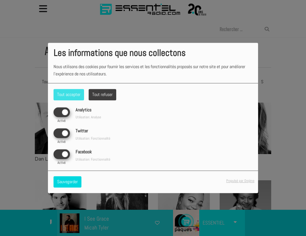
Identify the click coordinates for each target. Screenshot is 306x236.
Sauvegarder (67, 182)
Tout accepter (68, 94)
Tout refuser (102, 94)
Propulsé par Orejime (240, 181)
